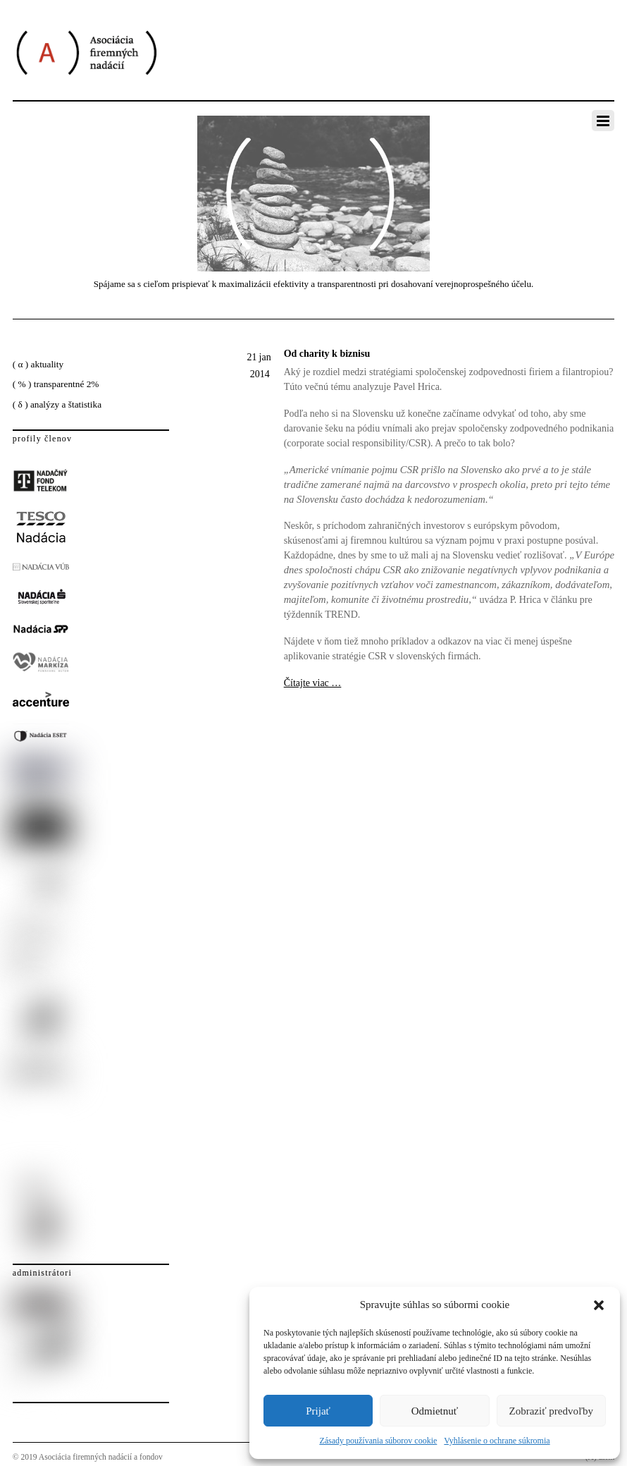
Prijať (318, 1411)
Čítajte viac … (313, 683)
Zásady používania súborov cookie (378, 1441)
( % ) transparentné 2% (56, 384)
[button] (599, 1305)
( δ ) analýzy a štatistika (57, 404)
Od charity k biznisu (327, 353)
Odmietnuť (434, 1411)
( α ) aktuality (38, 364)
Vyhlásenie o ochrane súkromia (497, 1441)
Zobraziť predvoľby (551, 1411)
